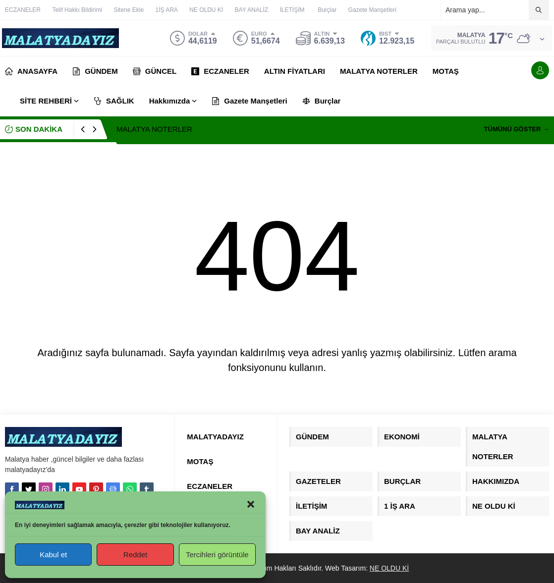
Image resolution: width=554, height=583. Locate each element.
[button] (251, 504)
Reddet (135, 554)
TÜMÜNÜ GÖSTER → (516, 129)
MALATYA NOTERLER (154, 129)
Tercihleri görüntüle (217, 554)
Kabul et (53, 554)
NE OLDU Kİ (389, 568)
